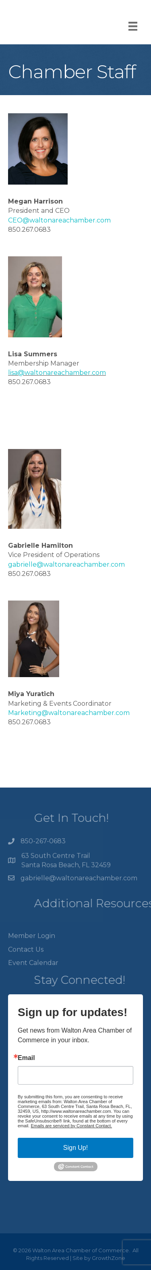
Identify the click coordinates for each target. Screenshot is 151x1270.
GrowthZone (108, 1258)
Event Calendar (33, 971)
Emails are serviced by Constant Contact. (71, 1125)
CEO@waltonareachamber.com (59, 220)
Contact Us (25, 957)
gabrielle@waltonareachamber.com (66, 564)
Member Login (31, 944)
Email (26, 1058)
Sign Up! (75, 1147)
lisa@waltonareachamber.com (57, 372)
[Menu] (133, 26)
